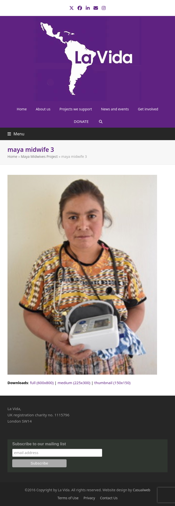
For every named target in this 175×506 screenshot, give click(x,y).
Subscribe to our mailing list (39, 444)
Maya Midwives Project (39, 156)
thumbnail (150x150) (112, 382)
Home (12, 156)
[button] (100, 121)
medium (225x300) (74, 382)
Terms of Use (68, 498)
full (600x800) (42, 382)
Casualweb (141, 490)
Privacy (89, 498)
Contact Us (108, 498)
